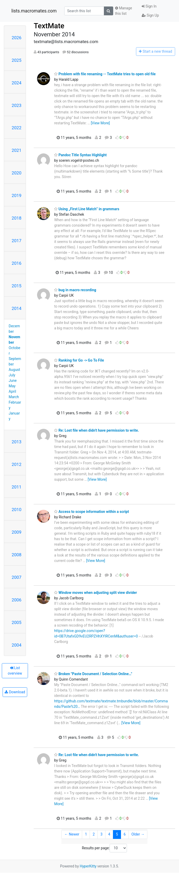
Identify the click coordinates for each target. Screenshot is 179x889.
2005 (17, 622)
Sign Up (150, 15)
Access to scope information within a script (91, 512)
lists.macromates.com (34, 10)
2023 (17, 105)
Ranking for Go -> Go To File (79, 360)
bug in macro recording (75, 290)
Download (15, 692)
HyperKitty (88, 866)
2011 (17, 487)
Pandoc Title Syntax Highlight (80, 155)
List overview (15, 670)
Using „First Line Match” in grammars (86, 209)
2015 (17, 285)
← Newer (71, 834)
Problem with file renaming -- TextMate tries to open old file (105, 74)
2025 (17, 60)
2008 (17, 554)
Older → (138, 834)
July (12, 375)
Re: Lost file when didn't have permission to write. (96, 430)
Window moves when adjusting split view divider (95, 593)
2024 (17, 82)
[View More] (100, 123)
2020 (17, 172)
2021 (17, 150)
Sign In (149, 6)
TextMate (49, 26)
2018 (17, 218)
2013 (17, 441)
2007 (17, 577)
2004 (17, 645)
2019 (17, 195)
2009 (17, 532)
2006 (17, 599)
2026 (17, 37)
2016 (17, 263)
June (13, 380)
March (14, 397)
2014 (17, 308)
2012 (17, 464)
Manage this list (123, 11)
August (14, 370)
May (12, 386)
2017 (17, 240)
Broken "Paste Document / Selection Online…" (93, 674)
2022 (17, 127)
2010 (17, 509)
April (12, 391)
